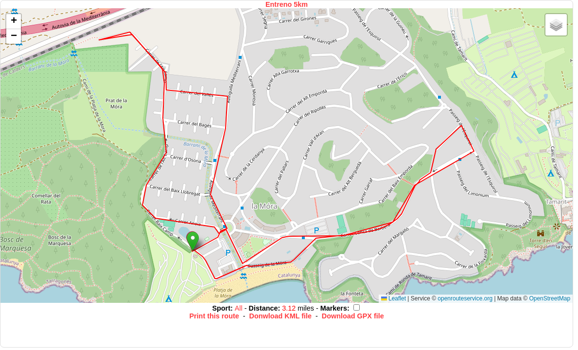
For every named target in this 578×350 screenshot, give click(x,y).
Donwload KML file (280, 316)
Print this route (214, 316)
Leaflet (393, 298)
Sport (221, 308)
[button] (193, 241)
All (240, 308)
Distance (263, 308)
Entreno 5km (286, 4)
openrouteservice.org (465, 298)
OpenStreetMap (549, 298)
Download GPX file (353, 316)
